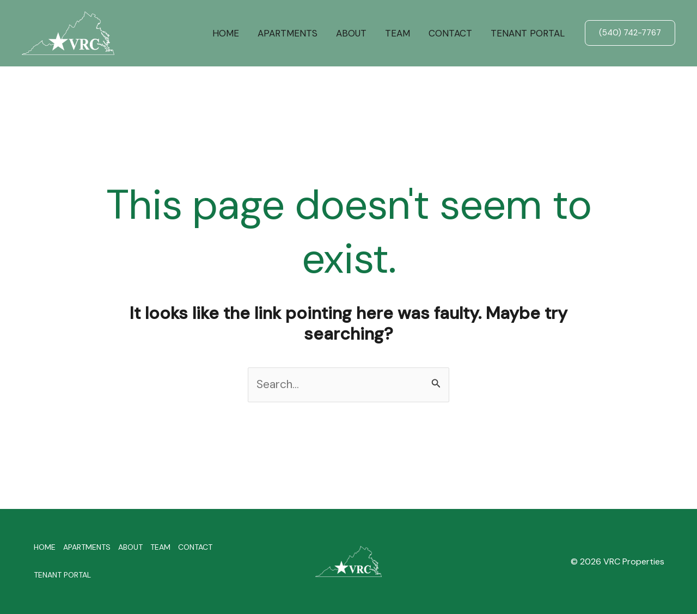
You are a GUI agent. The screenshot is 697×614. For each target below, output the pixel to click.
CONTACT (450, 33)
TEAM (397, 33)
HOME (225, 33)
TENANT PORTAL (528, 33)
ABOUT (351, 33)
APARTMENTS (287, 33)
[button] (630, 33)
